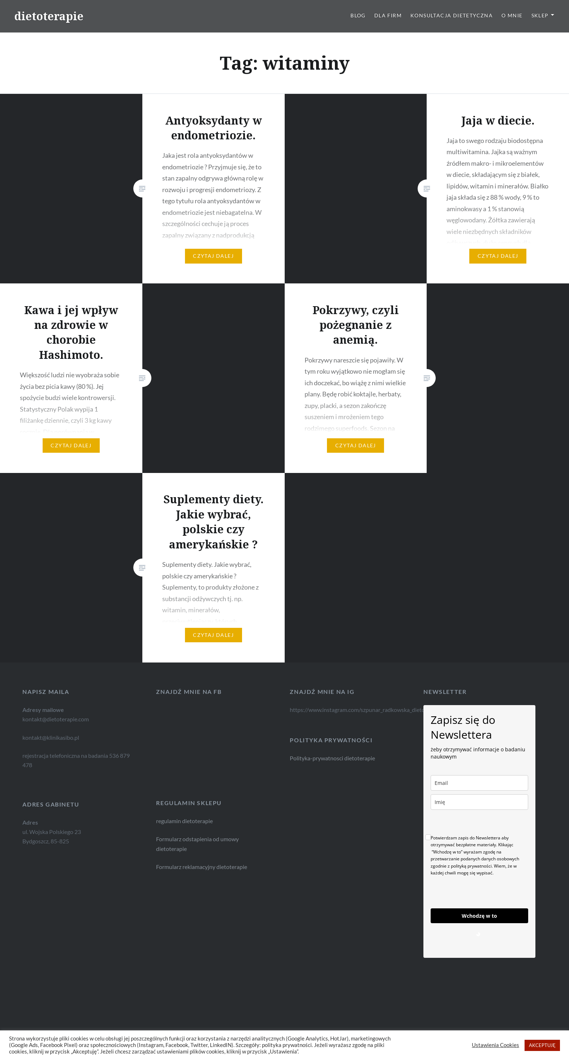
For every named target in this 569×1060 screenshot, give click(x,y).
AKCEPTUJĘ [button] (542, 1045)
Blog (358, 15)
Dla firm (388, 15)
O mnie (511, 15)
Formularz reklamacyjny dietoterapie (180, 867)
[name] (479, 802)
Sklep (540, 15)
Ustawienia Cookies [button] (495, 1045)
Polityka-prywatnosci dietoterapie (332, 758)
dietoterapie (48, 16)
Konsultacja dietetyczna (451, 15)
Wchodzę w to (479, 915)
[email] (479, 783)
